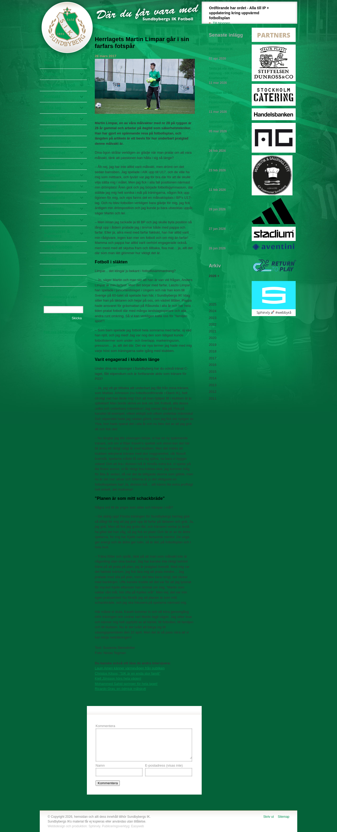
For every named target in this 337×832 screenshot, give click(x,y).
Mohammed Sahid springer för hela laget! (126, 684)
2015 (212, 372)
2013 (212, 385)
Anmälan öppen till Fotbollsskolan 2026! (226, 146)
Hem (48, 63)
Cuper (50, 186)
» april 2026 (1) (220, 296)
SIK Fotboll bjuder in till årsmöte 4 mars (226, 205)
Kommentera (105, 726)
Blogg (50, 258)
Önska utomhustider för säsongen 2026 (226, 224)
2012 (212, 392)
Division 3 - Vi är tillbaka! (226, 185)
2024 (212, 311)
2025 (212, 304)
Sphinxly (94, 826)
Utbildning (55, 220)
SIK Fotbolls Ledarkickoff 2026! (226, 166)
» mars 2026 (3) (220, 291)
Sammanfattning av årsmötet (226, 127)
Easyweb (137, 826)
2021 (212, 331)
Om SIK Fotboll (59, 85)
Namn (100, 765)
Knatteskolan (57, 141)
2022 (212, 324)
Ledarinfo (54, 209)
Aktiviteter (54, 164)
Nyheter (52, 74)
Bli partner (55, 269)
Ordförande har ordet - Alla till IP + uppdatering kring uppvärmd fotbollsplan (242, 16)
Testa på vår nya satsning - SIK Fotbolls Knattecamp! (226, 76)
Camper (52, 175)
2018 (212, 351)
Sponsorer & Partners (57, 233)
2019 (212, 345)
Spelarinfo (54, 197)
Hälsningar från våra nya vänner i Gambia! (226, 244)
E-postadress (164, 765)
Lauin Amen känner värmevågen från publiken (130, 668)
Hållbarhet (54, 153)
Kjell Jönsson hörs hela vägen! (118, 678)
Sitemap (283, 817)
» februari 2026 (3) (222, 286)
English (52, 281)
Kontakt (52, 96)
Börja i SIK (55, 119)
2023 (212, 318)
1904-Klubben (58, 247)
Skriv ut (268, 817)
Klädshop (54, 130)
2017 (212, 358)
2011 (212, 398)
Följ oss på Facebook (61, 332)
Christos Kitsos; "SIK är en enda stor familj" (127, 673)
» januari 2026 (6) (221, 282)
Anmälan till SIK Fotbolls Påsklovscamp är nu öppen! (226, 102)
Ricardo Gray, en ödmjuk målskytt (120, 689)
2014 (212, 378)
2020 (212, 338)
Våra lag (52, 107)
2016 (212, 365)
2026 (212, 276)
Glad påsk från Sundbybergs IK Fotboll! (226, 51)
